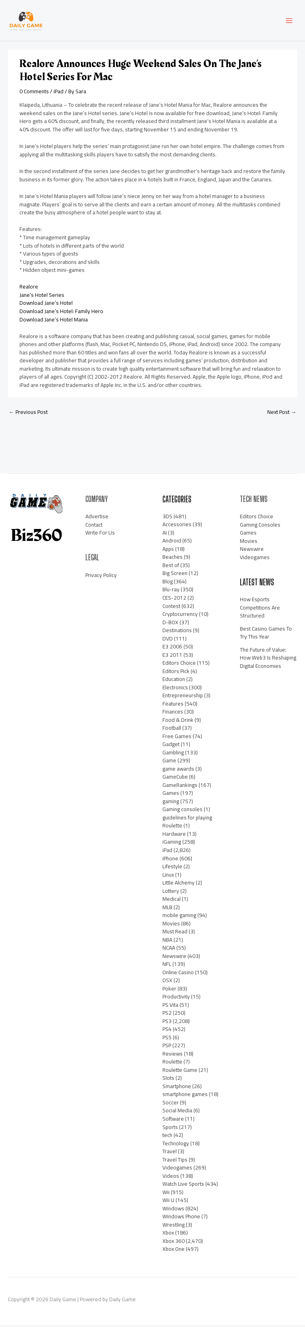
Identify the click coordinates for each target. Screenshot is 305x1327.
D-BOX (170, 624)
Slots (168, 1080)
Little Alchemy (178, 884)
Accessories (176, 526)
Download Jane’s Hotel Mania (53, 321)
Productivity (176, 998)
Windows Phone (181, 1218)
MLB (167, 909)
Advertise (96, 518)
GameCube (175, 778)
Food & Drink (177, 722)
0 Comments (34, 93)
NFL (166, 966)
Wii (166, 1194)
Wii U (168, 1202)
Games (170, 795)
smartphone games (185, 1096)
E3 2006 (172, 648)
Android (171, 542)
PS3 (167, 1023)
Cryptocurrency (180, 616)
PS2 (167, 1015)
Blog (167, 583)
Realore (28, 289)
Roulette (172, 1063)
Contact (93, 526)
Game (169, 762)
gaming (170, 803)
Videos (170, 1178)
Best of (170, 567)
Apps (168, 551)
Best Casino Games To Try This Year (266, 634)
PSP (166, 1047)
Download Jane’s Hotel (46, 305)
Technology (175, 1145)
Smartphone (176, 1088)
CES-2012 (174, 599)
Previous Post (28, 414)
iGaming (171, 844)
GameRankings (179, 787)
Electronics (175, 689)
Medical (171, 901)
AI (164, 534)
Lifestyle (172, 868)
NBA (167, 942)
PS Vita (170, 1007)
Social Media (177, 1113)
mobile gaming (179, 917)
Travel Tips (174, 1161)
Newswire (174, 958)
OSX (167, 982)
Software (173, 1120)
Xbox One (173, 1251)
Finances (172, 713)
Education (173, 681)
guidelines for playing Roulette (187, 823)
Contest (171, 608)
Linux (168, 876)
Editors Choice (179, 665)
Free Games (176, 738)
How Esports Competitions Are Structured (260, 609)
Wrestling (173, 1226)
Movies (171, 925)
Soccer (170, 1104)
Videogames (177, 1169)
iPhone (170, 860)
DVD (167, 640)
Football (171, 730)
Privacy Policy (101, 577)
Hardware (174, 836)
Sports (170, 1129)
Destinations (177, 632)
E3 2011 (172, 657)
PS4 (167, 1031)
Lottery (170, 893)
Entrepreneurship (182, 697)
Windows (173, 1210)
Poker (169, 990)
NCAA (168, 949)
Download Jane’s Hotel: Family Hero (61, 313)
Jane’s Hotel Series (41, 297)
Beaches (172, 559)
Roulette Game (179, 1072)
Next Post (281, 414)
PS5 (167, 1039)
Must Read (174, 933)
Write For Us (100, 535)
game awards (178, 770)
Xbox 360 (173, 1243)
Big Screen (174, 575)
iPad (59, 93)
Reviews (172, 1055)
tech (167, 1137)
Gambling (173, 754)
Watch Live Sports (183, 1186)
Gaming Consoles (260, 526)
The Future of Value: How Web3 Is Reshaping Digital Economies (268, 659)
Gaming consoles (182, 811)
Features (172, 705)
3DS (167, 518)
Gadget (171, 746)
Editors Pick (175, 673)
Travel (169, 1153)
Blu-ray (171, 592)
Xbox (168, 1234)
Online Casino (178, 974)
